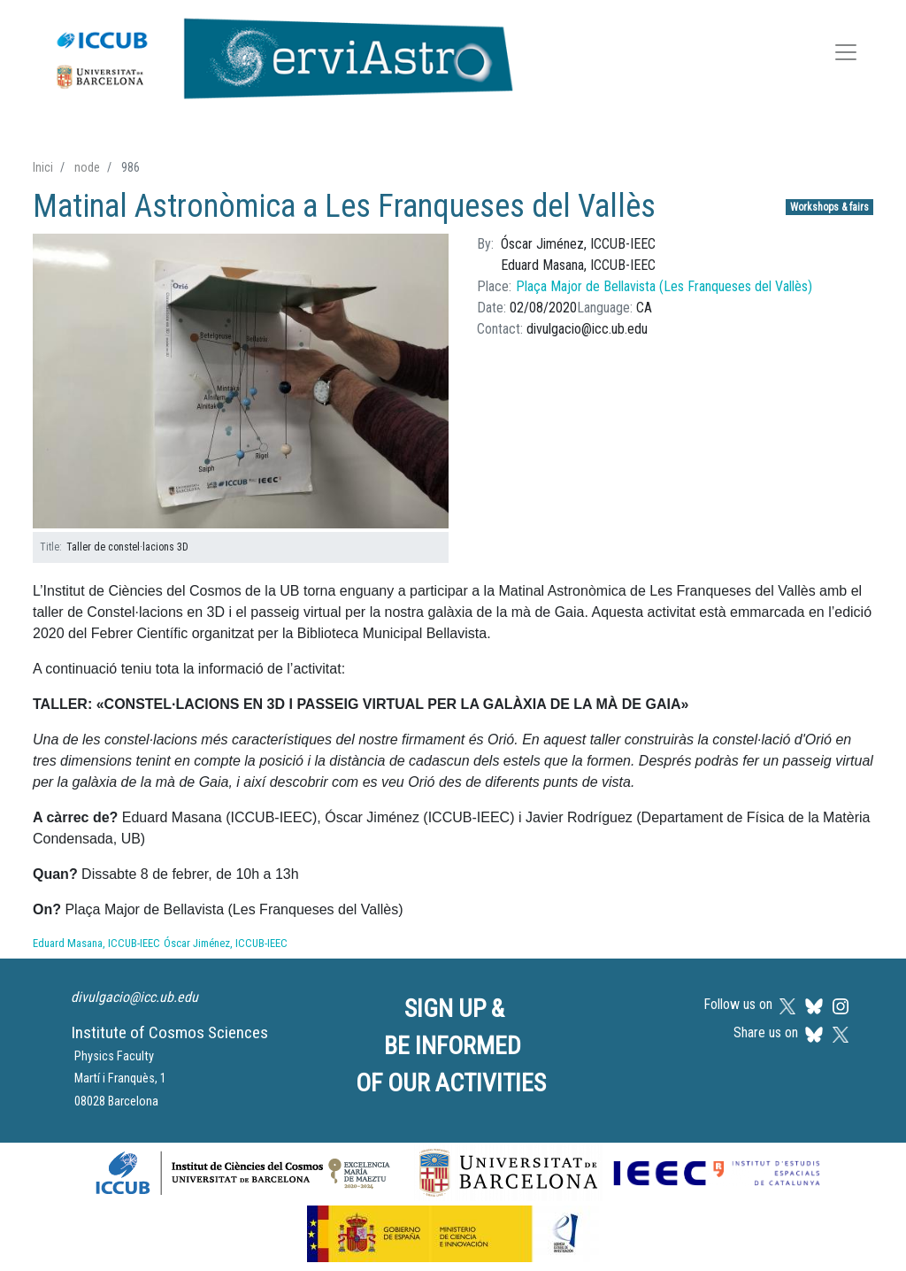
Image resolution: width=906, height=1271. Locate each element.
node (87, 167)
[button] (241, 382)
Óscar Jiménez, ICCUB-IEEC (226, 943)
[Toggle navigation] (846, 55)
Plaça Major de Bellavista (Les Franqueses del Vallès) (664, 286)
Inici (43, 167)
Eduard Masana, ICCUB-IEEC (96, 943)
